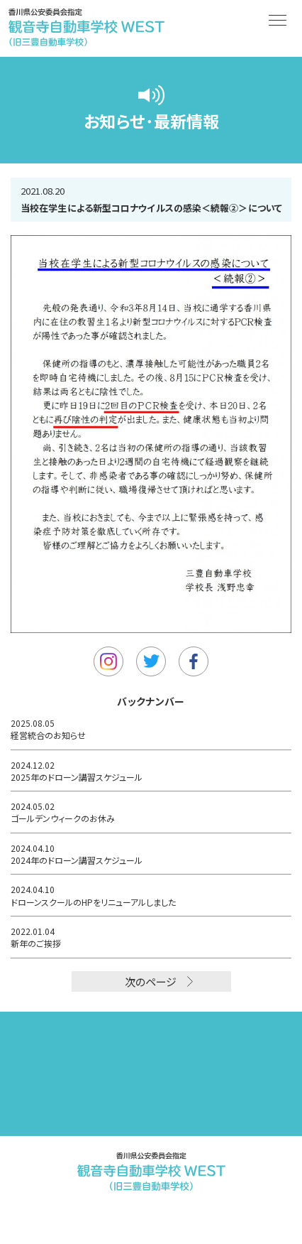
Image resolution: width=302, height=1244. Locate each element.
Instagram (108, 661)
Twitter (151, 661)
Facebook (193, 661)
